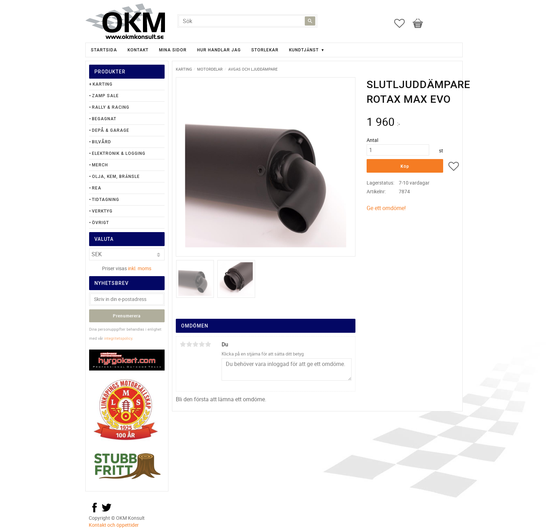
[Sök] (310, 21)
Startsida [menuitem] (104, 50)
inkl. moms (139, 268)
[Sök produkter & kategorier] (247, 21)
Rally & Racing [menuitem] (110, 107)
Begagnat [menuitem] (104, 118)
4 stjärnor (202, 344)
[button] (403, 23)
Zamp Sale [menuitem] (105, 95)
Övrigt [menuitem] (100, 222)
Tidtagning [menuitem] (105, 199)
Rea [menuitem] (96, 188)
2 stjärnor (189, 344)
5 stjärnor (208, 344)
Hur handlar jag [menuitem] (219, 50)
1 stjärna (183, 344)
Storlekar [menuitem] (265, 50)
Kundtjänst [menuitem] (304, 50)
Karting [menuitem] (103, 84)
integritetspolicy (118, 338)
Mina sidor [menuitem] (173, 50)
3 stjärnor (195, 344)
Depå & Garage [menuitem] (110, 130)
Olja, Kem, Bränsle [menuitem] (116, 176)
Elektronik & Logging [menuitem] (118, 153)
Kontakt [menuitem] (138, 50)
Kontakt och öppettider (114, 525)
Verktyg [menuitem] (102, 211)
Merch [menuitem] (100, 165)
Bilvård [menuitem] (101, 141)
